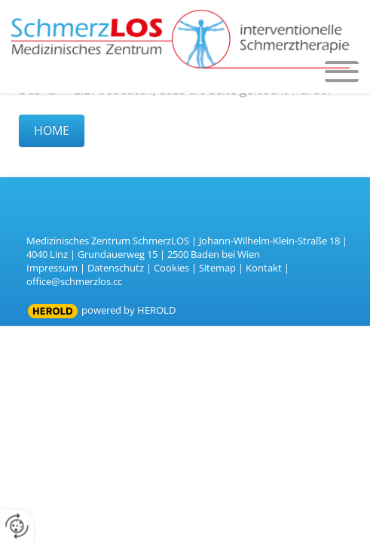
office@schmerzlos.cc (74, 281)
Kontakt (264, 268)
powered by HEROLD (128, 310)
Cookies (171, 268)
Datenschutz (115, 268)
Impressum (52, 268)
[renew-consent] (17, 526)
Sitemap (217, 268)
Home (51, 130)
